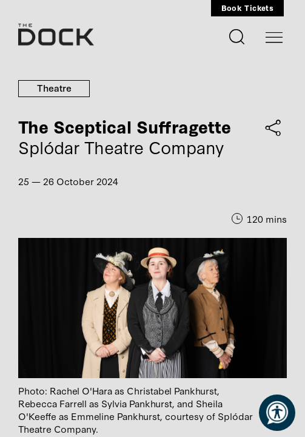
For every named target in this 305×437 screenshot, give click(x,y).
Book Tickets (247, 7)
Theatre (54, 87)
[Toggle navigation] (274, 37)
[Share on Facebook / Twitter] (273, 127)
